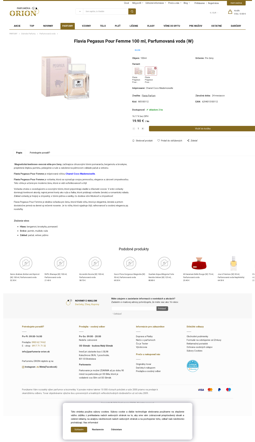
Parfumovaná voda (47, 34)
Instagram (30, 366)
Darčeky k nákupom (145, 366)
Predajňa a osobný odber (148, 370)
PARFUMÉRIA (236, 3)
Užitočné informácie (155, 3)
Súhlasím (79, 429)
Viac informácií (90, 422)
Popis (19, 152)
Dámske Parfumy (28, 34)
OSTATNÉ (216, 26)
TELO (103, 26)
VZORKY (86, 26)
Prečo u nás (173, 3)
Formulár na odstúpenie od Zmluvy (204, 339)
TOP (32, 26)
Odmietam (116, 429)
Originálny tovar (143, 363)
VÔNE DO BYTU (172, 26)
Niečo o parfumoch (145, 339)
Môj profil (136, 3)
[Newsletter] (134, 308)
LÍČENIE (134, 26)
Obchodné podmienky (197, 335)
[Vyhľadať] (79, 11)
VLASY (151, 26)
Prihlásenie (200, 3)
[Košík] (240, 12)
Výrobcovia (141, 346)
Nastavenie (98, 429)
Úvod (126, 3)
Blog (186, 3)
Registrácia (213, 3)
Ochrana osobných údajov (199, 346)
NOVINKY (48, 26)
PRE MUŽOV (195, 26)
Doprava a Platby (144, 335)
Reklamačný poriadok (197, 342)
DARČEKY (236, 26)
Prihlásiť (161, 308)
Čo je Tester (142, 342)
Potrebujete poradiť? (40, 152)
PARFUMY (67, 26)
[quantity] (138, 128)
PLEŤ (117, 26)
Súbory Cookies (194, 349)
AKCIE (17, 26)
